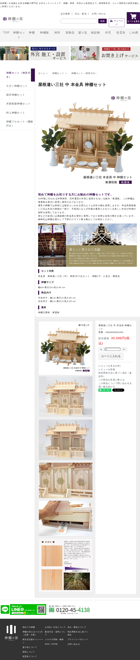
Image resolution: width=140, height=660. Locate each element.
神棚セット (19, 35)
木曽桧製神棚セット (18, 103)
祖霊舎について (30, 656)
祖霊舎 (120, 32)
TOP (6, 32)
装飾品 (70, 32)
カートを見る (133, 18)
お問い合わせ (99, 14)
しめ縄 (133, 32)
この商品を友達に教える (111, 380)
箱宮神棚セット (15, 94)
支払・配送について (77, 627)
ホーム (41, 73)
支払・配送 (81, 14)
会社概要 (65, 14)
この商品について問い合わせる (115, 383)
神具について (29, 652)
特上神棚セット (15, 112)
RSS (47, 644)
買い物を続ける (106, 387)
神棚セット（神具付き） (84, 73)
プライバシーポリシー (78, 639)
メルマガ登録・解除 (54, 639)
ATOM (54, 644)
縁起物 (95, 32)
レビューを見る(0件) (109, 366)
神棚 (32, 32)
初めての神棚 (29, 627)
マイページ (116, 23)
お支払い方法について (55, 627)
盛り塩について (30, 647)
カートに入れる (111, 356)
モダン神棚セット (17, 86)
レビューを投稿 (106, 369)
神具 (57, 32)
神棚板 (44, 32)
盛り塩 (82, 32)
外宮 (108, 32)
